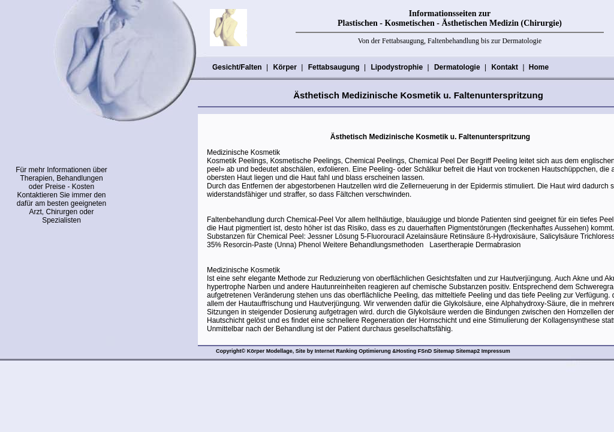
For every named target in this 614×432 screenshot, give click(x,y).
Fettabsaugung (334, 67)
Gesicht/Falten (237, 67)
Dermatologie (457, 67)
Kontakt (504, 67)
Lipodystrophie (396, 67)
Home (539, 67)
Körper (284, 67)
